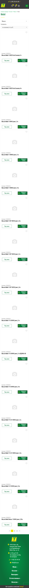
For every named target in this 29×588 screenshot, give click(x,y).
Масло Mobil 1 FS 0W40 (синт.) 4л (11, 387)
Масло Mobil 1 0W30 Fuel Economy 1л (11, 55)
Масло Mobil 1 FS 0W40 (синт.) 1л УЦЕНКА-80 (14, 353)
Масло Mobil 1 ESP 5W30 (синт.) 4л (11, 287)
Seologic (22, 586)
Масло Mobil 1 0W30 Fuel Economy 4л (11, 88)
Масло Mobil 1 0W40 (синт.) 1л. (10, 121)
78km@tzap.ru (15, 562)
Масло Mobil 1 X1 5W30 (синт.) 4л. (11, 486)
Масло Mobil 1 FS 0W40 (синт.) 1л (11, 320)
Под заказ (6, 60)
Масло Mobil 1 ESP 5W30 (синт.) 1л (11, 254)
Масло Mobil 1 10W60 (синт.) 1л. (10, 155)
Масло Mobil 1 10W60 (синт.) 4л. (10, 188)
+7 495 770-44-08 (15, 560)
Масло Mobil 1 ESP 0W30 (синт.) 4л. (11, 221)
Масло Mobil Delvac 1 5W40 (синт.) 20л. (12, 519)
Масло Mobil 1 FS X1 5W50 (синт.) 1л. (11, 420)
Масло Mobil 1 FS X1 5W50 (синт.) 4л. (12, 453)
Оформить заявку (22, 60)
